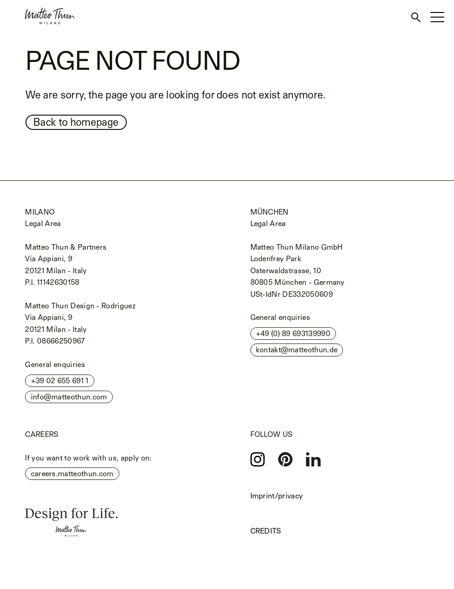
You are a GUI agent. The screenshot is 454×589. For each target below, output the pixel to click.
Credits (265, 531)
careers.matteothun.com (72, 473)
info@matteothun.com (69, 397)
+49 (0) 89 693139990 (293, 333)
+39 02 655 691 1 (60, 380)
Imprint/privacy (276, 495)
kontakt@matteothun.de (297, 349)
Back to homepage (75, 122)
